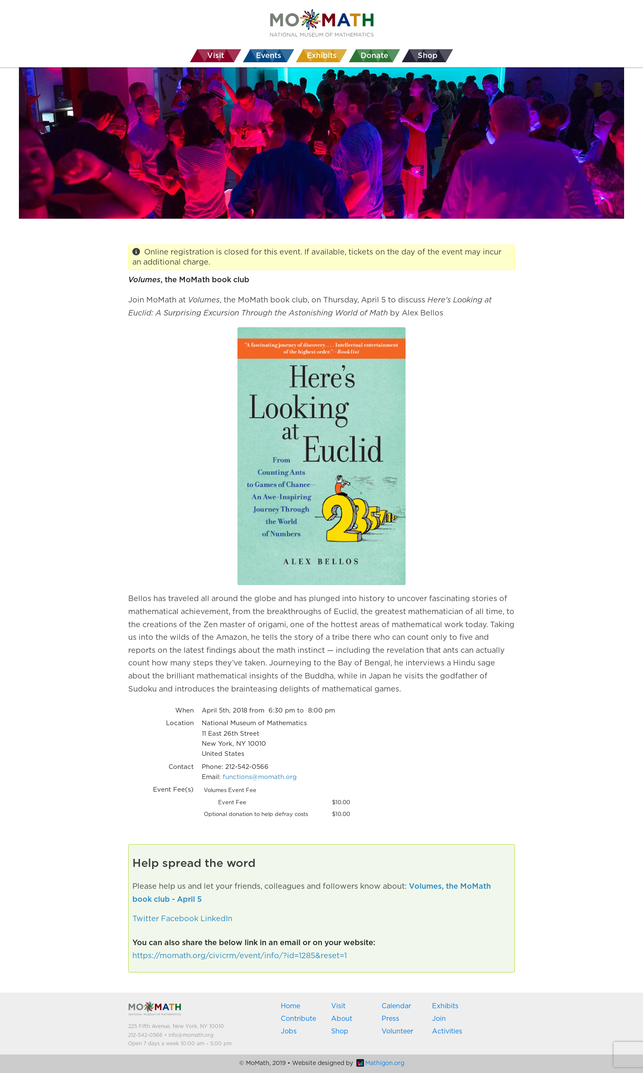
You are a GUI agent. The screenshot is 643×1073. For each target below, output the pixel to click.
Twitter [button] (145, 919)
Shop (339, 1031)
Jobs (289, 1031)
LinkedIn (216, 919)
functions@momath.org (260, 777)
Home (290, 1006)
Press (390, 1018)
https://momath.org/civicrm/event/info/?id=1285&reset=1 (239, 956)
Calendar (396, 1006)
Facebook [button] (179, 919)
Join (439, 1018)
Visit (338, 1006)
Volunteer (397, 1031)
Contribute (298, 1018)
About (341, 1018)
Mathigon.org (380, 1063)
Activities (447, 1031)
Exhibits (445, 1006)
